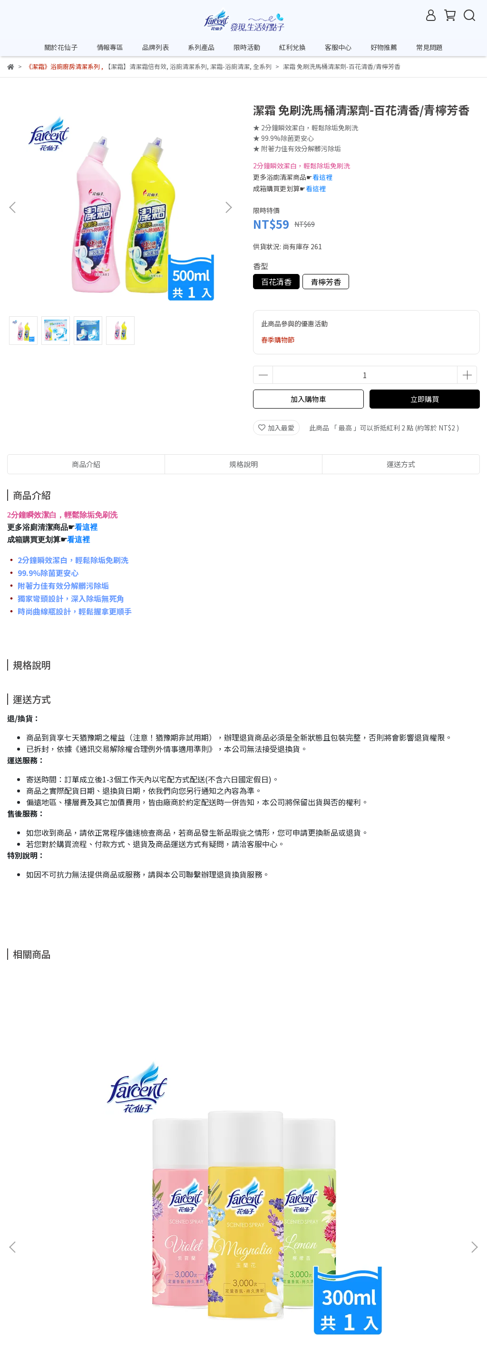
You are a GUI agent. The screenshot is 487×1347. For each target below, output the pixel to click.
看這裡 (322, 177)
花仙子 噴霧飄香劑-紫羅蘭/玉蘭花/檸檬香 (92, 1150)
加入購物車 (308, 399)
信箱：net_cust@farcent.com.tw (58, 1304)
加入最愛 (276, 427)
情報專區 (110, 47)
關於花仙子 (61, 47)
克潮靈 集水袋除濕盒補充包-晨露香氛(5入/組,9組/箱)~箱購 (394, 1150)
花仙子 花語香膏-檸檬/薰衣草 (243, 1145)
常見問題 (429, 47)
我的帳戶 (134, 1250)
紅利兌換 (292, 47)
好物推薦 (383, 47)
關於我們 (20, 1250)
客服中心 (338, 47)
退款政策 (96, 1250)
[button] (228, 207)
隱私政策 (172, 1250)
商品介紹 (86, 464)
